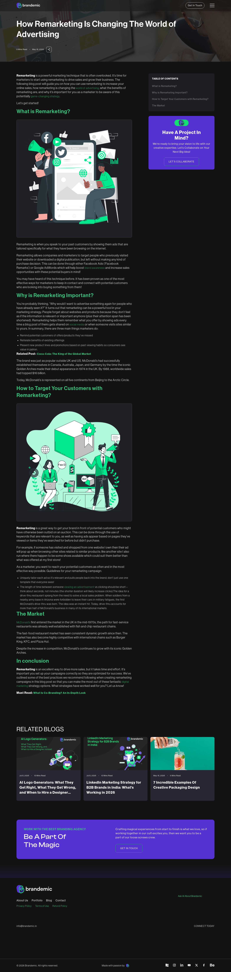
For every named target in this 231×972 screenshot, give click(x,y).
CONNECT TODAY (204, 926)
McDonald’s (23, 622)
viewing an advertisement (79, 587)
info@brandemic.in (26, 926)
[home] (28, 5)
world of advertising (87, 88)
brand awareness (95, 267)
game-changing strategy (45, 96)
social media (77, 324)
